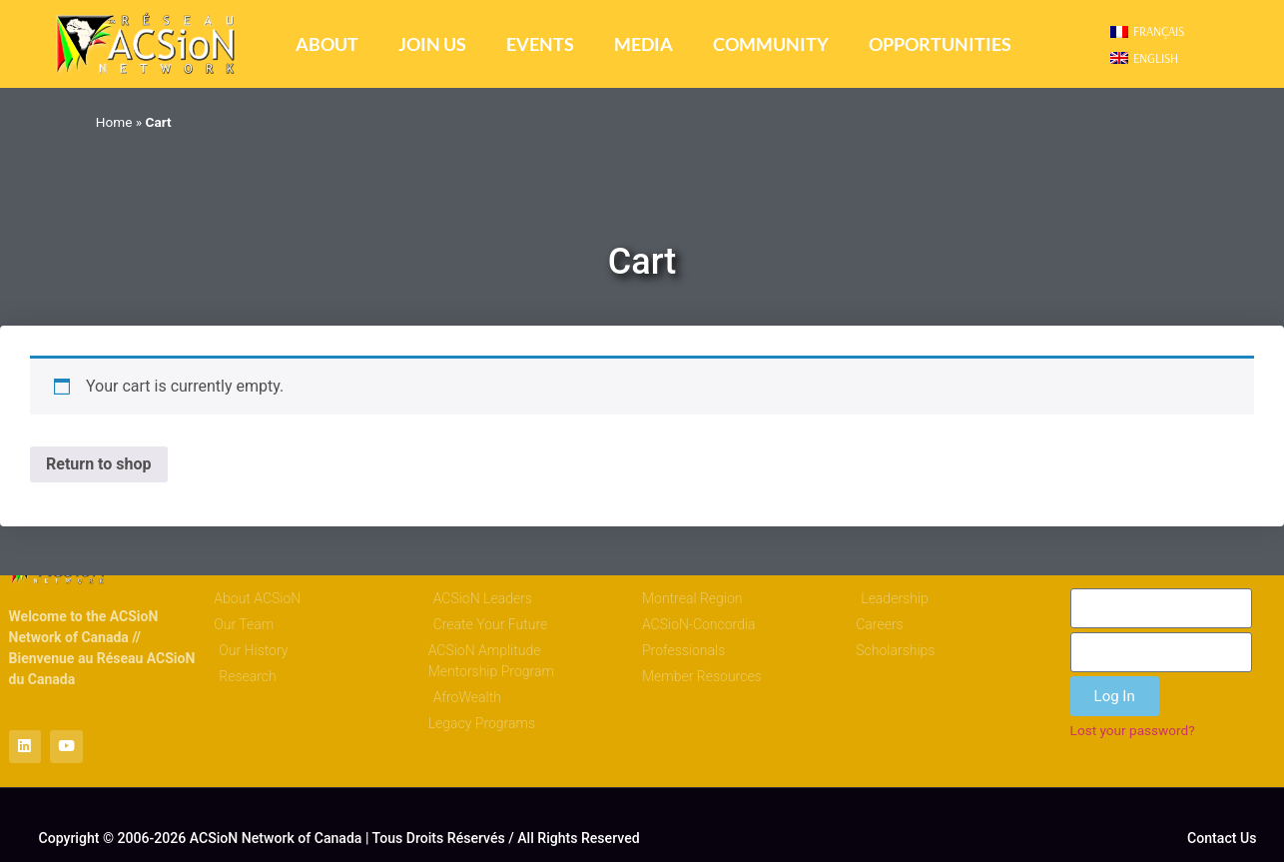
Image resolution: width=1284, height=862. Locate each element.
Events (540, 44)
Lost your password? (1132, 730)
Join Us (432, 44)
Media (643, 44)
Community (771, 44)
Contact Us (1221, 839)
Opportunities (940, 44)
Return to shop (99, 463)
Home (114, 122)
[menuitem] (1147, 31)
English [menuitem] (1155, 58)
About (327, 44)
